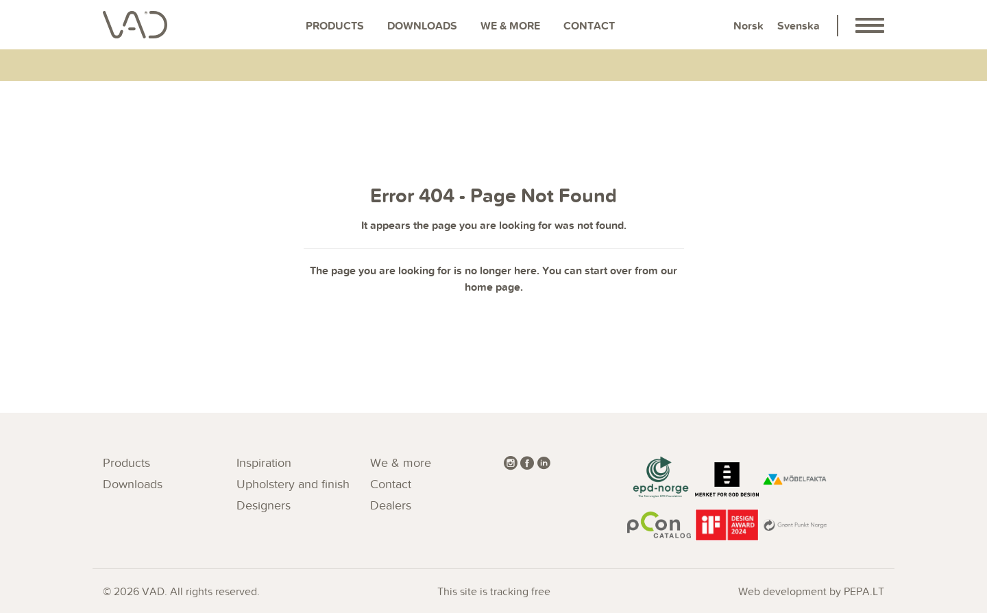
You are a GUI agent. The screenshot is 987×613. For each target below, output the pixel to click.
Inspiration (263, 462)
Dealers (390, 505)
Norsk (748, 26)
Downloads (422, 26)
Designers (263, 505)
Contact (589, 26)
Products (335, 26)
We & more (510, 26)
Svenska (798, 26)
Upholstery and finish (293, 483)
